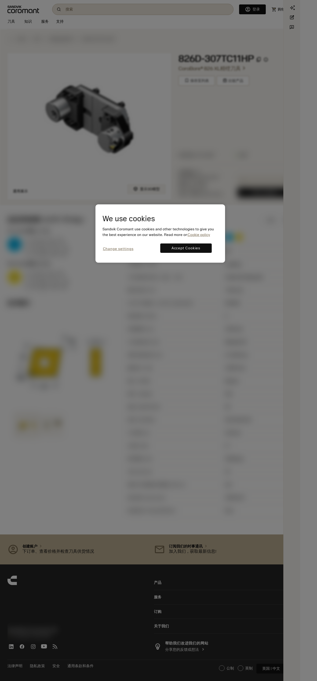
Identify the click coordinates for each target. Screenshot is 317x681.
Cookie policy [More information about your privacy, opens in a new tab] (199, 234)
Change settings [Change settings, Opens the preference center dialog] (118, 249)
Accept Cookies (185, 248)
